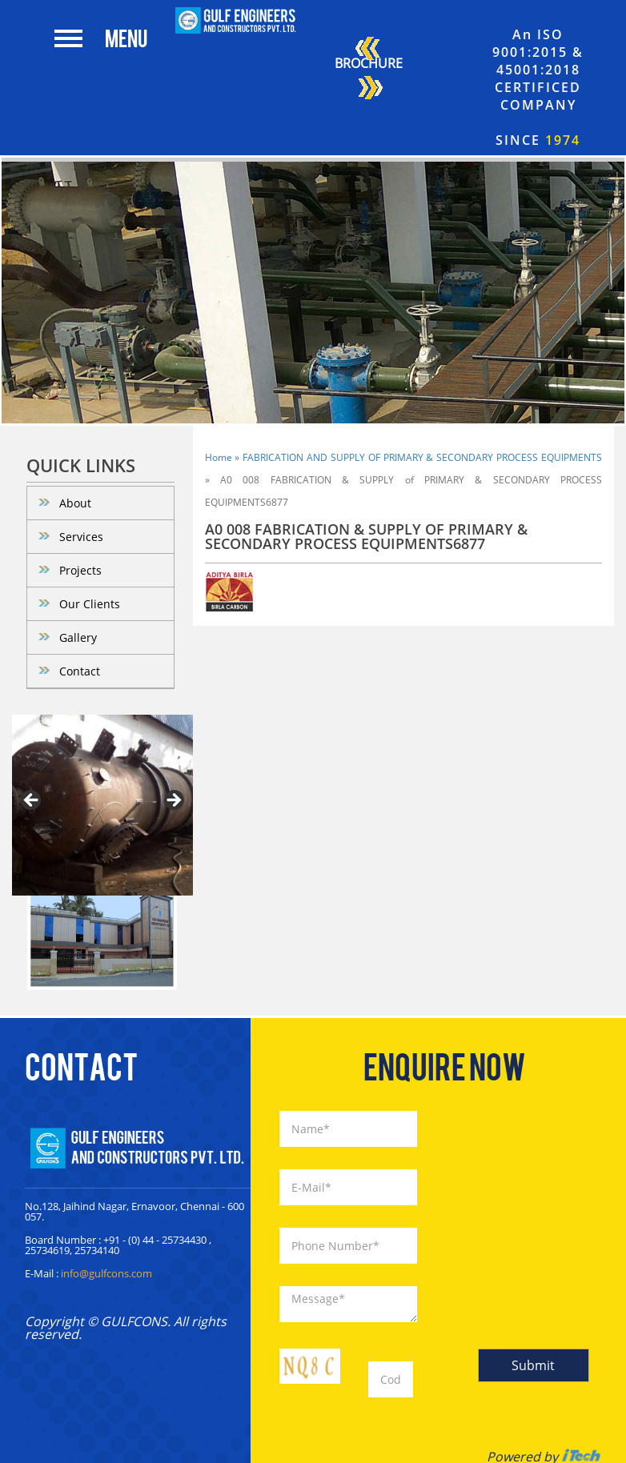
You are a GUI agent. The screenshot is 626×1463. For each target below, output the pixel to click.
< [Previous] (32, 801)
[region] (102, 805)
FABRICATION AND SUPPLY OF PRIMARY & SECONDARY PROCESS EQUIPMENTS (422, 457)
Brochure (369, 70)
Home (218, 457)
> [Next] (173, 801)
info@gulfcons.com (106, 1273)
